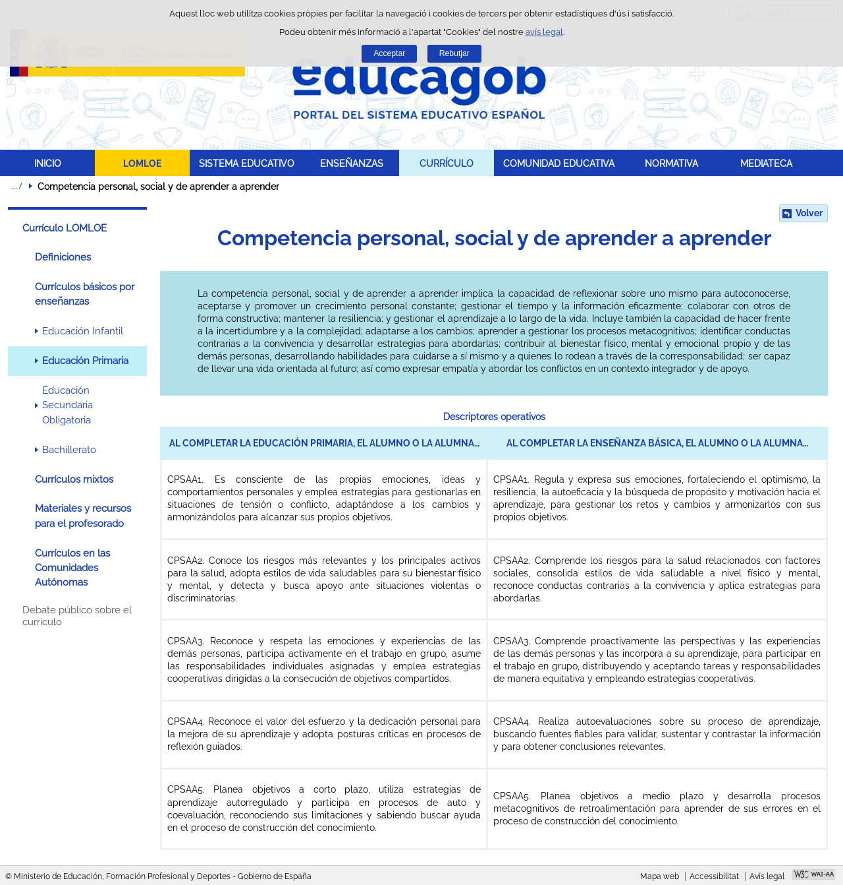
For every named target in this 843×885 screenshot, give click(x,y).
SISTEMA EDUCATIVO (246, 163)
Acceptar (389, 53)
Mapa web (659, 876)
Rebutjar (454, 53)
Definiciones (63, 257)
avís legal (544, 32)
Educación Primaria (85, 361)
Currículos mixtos (74, 479)
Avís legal (766, 876)
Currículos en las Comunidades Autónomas (72, 568)
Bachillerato (69, 450)
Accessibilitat (714, 876)
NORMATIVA (671, 163)
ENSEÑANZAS (351, 163)
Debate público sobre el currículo (77, 616)
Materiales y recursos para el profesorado (83, 516)
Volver (809, 213)
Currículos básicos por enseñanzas (84, 294)
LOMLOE (142, 163)
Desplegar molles (16, 186)
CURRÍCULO (447, 163)
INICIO (47, 163)
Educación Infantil (82, 331)
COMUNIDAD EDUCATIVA (558, 163)
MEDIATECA (766, 163)
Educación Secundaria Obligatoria (67, 405)
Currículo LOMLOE (64, 228)
